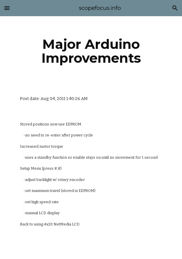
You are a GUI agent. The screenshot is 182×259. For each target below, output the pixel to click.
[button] (7, 8)
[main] (91, 51)
